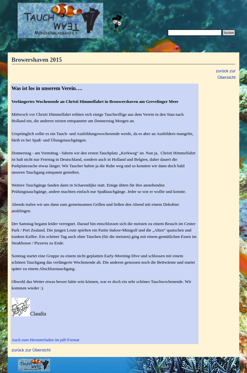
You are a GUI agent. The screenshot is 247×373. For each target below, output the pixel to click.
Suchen (229, 32)
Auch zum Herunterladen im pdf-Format (45, 339)
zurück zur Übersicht (31, 350)
